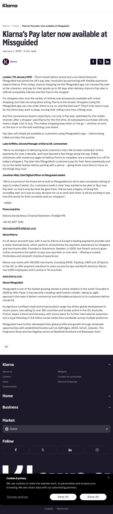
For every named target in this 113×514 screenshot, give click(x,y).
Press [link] (16, 26)
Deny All (63, 496)
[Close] (108, 477)
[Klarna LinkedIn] (70, 450)
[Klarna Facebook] (16, 450)
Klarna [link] (6, 26)
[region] (56, 489)
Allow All (93, 496)
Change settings (17, 496)
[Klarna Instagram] (97, 450)
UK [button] (6, 346)
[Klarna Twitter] (43, 450)
